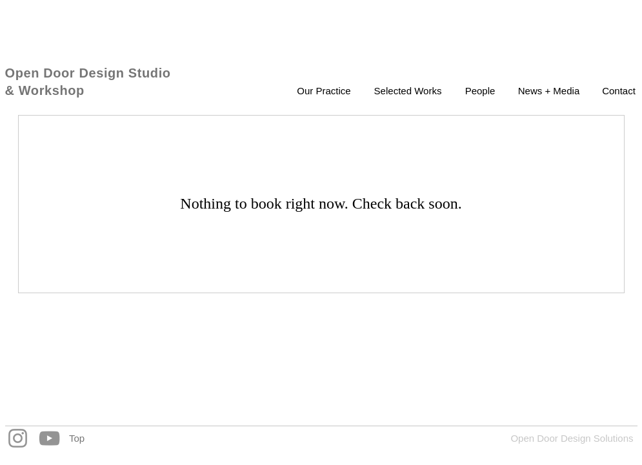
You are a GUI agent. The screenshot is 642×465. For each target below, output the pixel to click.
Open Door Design (66, 73)
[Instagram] (17, 438)
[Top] (77, 438)
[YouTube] (49, 438)
